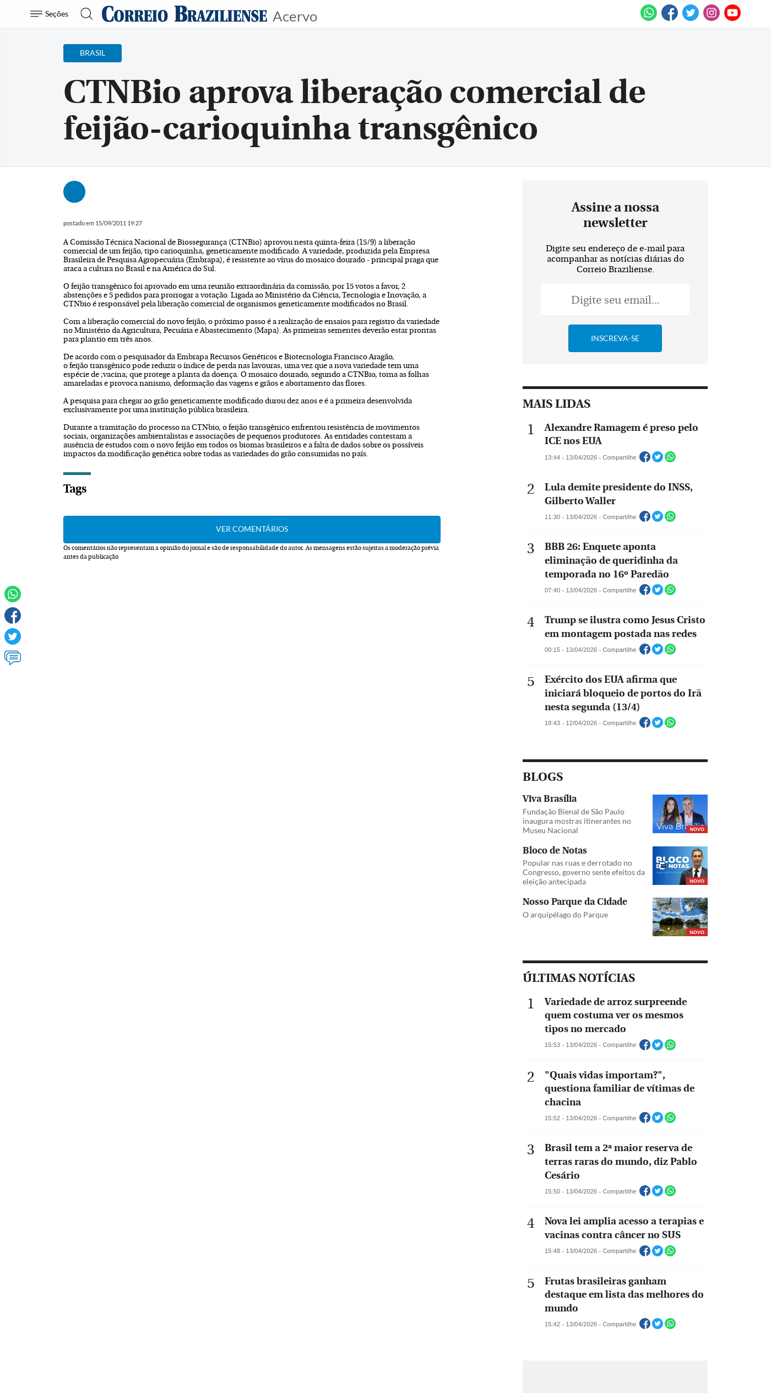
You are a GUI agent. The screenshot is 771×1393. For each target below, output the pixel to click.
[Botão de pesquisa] (83, 14)
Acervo (295, 15)
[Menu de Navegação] (51, 14)
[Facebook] (669, 18)
